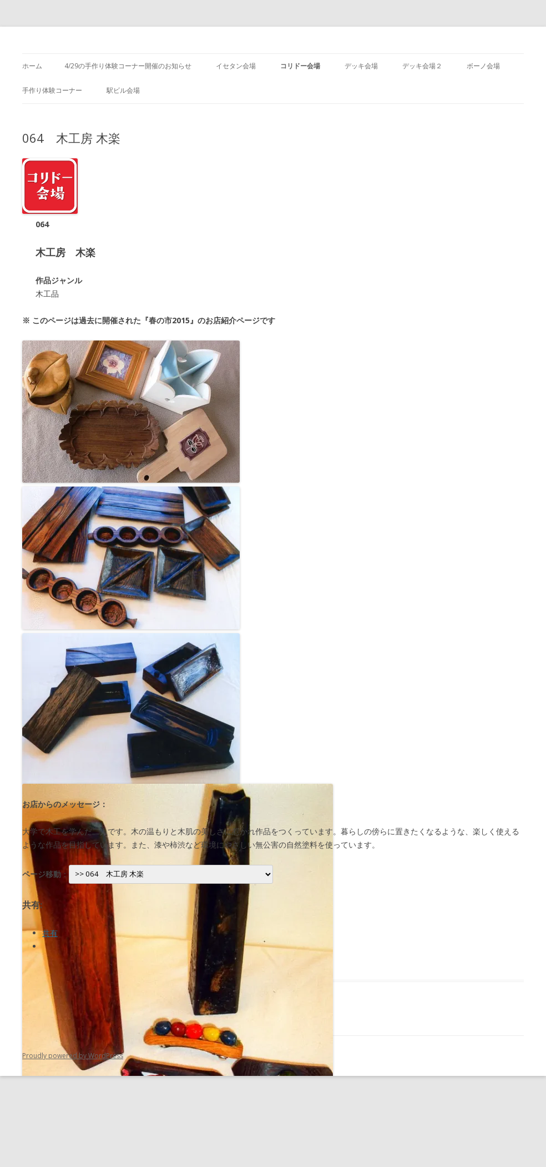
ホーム (32, 66)
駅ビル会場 (123, 90)
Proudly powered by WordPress (72, 1055)
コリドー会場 (300, 66)
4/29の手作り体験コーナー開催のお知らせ (127, 66)
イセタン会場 (236, 66)
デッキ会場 (361, 66)
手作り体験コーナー (52, 90)
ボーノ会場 (483, 66)
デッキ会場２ (422, 66)
